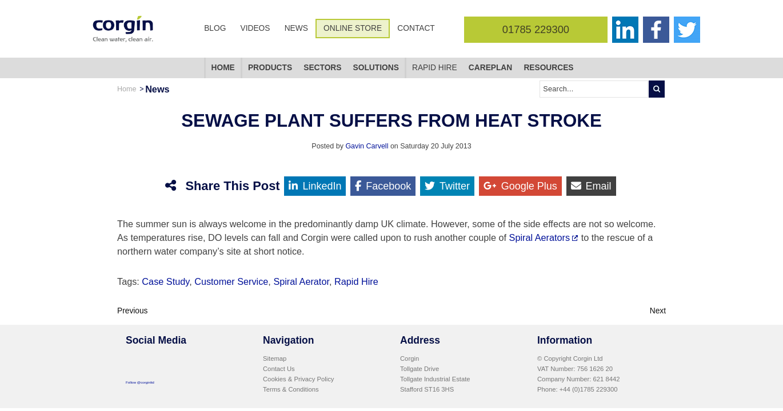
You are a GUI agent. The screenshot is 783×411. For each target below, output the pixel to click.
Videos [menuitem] (255, 28)
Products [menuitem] (270, 67)
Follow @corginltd (140, 382)
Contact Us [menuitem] (279, 368)
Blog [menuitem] (215, 28)
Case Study (165, 281)
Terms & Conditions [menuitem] (291, 389)
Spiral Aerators (539, 237)
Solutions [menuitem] (376, 67)
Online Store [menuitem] (352, 28)
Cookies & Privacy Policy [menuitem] (298, 379)
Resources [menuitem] (548, 67)
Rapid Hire (356, 281)
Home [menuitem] (223, 67)
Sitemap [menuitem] (274, 358)
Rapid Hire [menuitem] (434, 67)
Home (126, 89)
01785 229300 (535, 29)
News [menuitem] (296, 28)
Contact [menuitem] (415, 28)
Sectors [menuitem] (322, 67)
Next (658, 311)
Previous (132, 311)
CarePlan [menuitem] (490, 67)
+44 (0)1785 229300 (589, 389)
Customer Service (231, 281)
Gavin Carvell (366, 146)
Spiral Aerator (301, 281)
